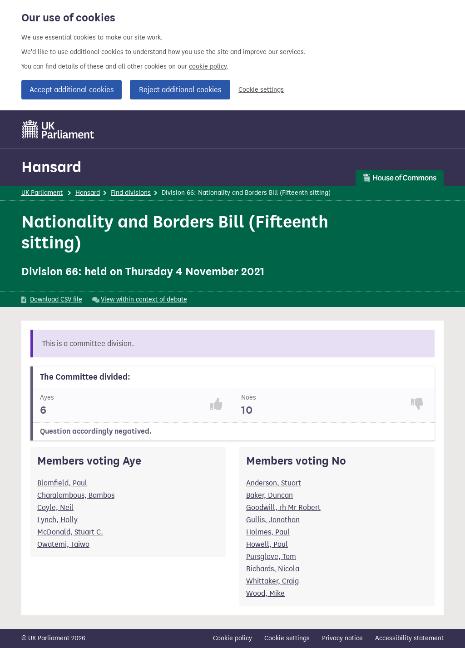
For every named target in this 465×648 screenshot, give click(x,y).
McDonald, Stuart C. (70, 532)
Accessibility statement (409, 638)
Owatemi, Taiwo (63, 544)
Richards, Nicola (272, 568)
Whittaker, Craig (272, 581)
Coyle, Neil (55, 507)
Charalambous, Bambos (75, 495)
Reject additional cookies (180, 89)
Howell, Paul (267, 544)
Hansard (51, 167)
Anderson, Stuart (273, 483)
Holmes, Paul (268, 532)
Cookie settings (261, 90)
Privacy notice (342, 638)
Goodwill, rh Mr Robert (283, 507)
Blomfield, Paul (62, 483)
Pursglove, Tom (271, 556)
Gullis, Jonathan (273, 519)
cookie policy (208, 66)
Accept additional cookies (72, 89)
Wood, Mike (265, 593)
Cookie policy (232, 638)
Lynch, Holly (57, 519)
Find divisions (131, 193)
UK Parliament (42, 193)
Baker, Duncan (269, 495)
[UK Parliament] (58, 129)
